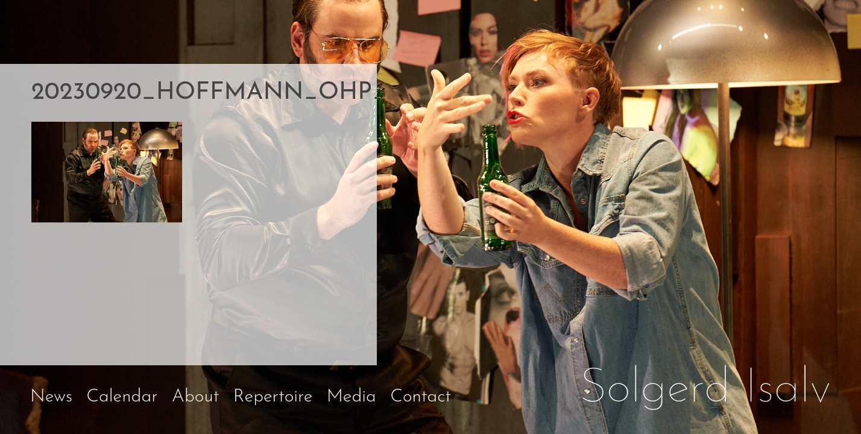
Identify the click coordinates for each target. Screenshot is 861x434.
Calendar (121, 397)
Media (351, 397)
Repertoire (273, 397)
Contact (420, 397)
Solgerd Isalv (705, 389)
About (195, 397)
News (51, 397)
